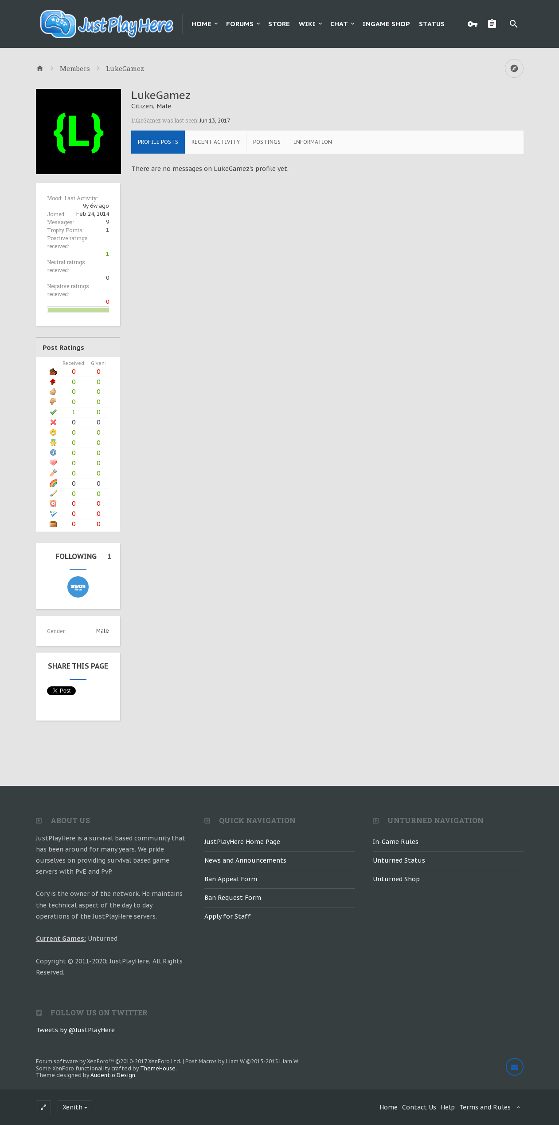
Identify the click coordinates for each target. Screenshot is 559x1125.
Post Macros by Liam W (241, 1061)
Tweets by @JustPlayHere (75, 1030)
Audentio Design (112, 1075)
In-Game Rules (395, 842)
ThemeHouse (158, 1068)
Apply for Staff (227, 916)
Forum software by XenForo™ (108, 1061)
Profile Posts (158, 142)
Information (313, 142)
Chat (339, 24)
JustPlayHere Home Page (242, 842)
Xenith (72, 1107)
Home (201, 24)
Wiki (307, 24)
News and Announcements (245, 860)
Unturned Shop (396, 879)
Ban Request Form (232, 898)
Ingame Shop (386, 24)
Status (432, 24)
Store (279, 24)
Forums (240, 24)
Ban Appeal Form (230, 879)
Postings (267, 142)
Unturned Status (399, 860)
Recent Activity (216, 142)
